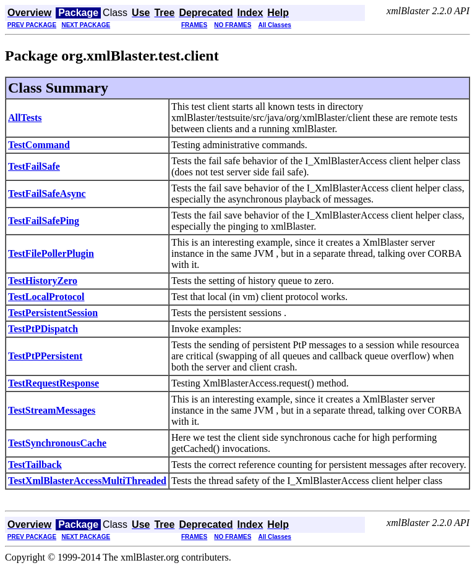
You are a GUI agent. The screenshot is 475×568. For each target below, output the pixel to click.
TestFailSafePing (43, 220)
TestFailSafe (34, 166)
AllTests (25, 117)
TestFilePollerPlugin (51, 253)
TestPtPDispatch (43, 329)
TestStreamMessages (51, 410)
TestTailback (35, 464)
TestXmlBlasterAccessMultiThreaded (87, 480)
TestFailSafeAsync (47, 193)
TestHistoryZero (42, 280)
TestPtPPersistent (45, 356)
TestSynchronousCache (57, 443)
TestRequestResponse (53, 383)
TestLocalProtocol (46, 296)
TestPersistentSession (53, 312)
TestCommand (39, 145)
